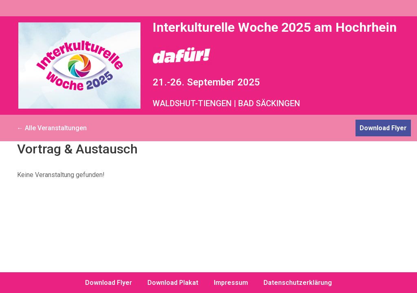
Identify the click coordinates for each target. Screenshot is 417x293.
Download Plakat (172, 282)
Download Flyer (383, 128)
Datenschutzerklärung (297, 282)
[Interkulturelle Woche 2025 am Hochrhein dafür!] (79, 65)
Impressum (231, 282)
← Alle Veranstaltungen (52, 128)
